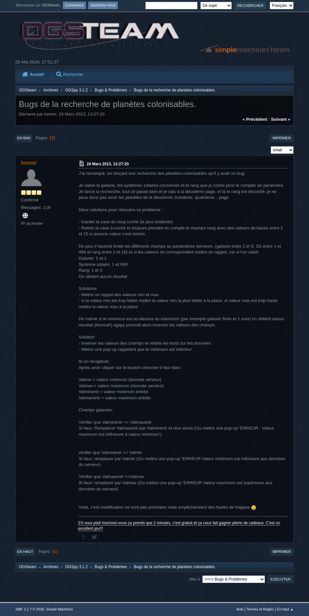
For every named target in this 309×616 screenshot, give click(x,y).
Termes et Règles (260, 609)
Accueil (33, 74)
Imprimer (282, 138)
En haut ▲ (285, 609)
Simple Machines (59, 609)
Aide (240, 609)
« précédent (255, 119)
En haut (25, 552)
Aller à (194, 579)
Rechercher (69, 74)
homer (29, 163)
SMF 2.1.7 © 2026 (29, 609)
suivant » (280, 119)
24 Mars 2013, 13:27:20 (108, 164)
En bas (24, 138)
